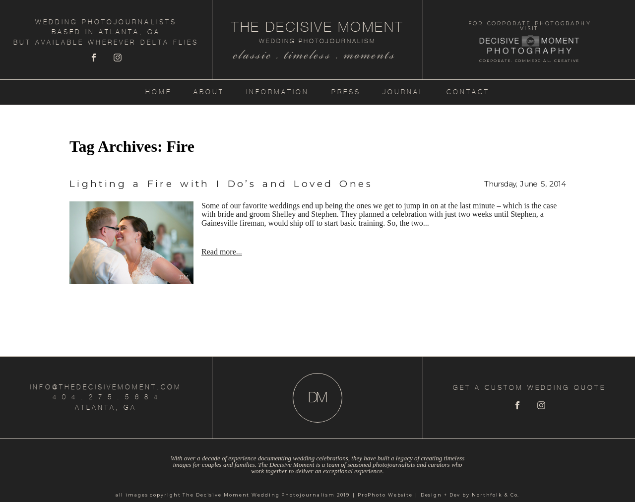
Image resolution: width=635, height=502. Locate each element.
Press (346, 92)
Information (277, 92)
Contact (468, 92)
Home (158, 92)
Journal (403, 92)
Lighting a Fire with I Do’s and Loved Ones (221, 183)
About (208, 92)
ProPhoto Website (385, 495)
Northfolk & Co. (495, 495)
